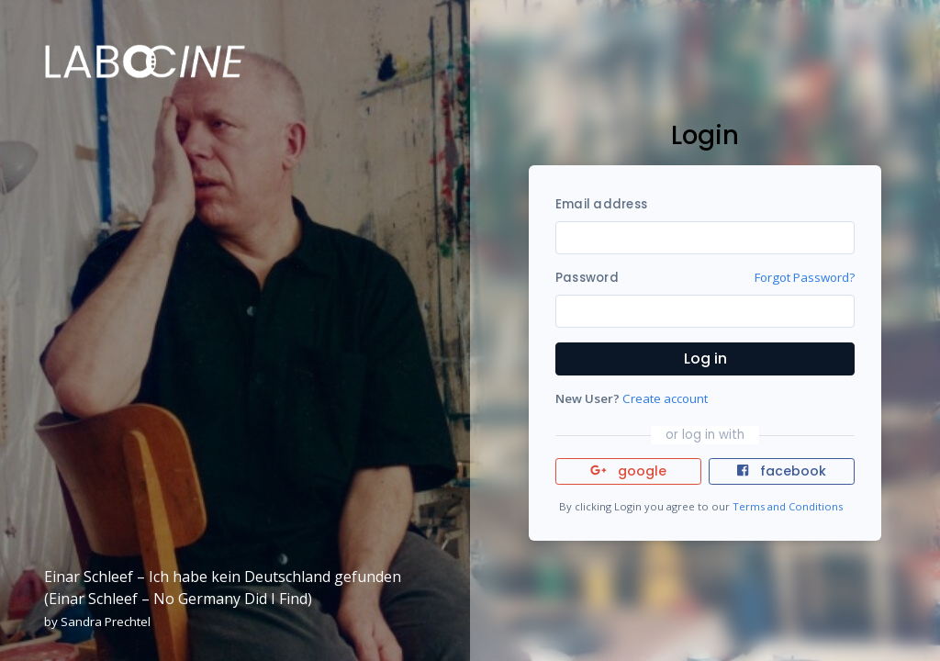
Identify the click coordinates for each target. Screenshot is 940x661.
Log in (705, 358)
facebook (781, 471)
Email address (601, 204)
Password (587, 277)
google (628, 471)
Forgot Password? (805, 277)
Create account (665, 398)
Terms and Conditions (788, 506)
